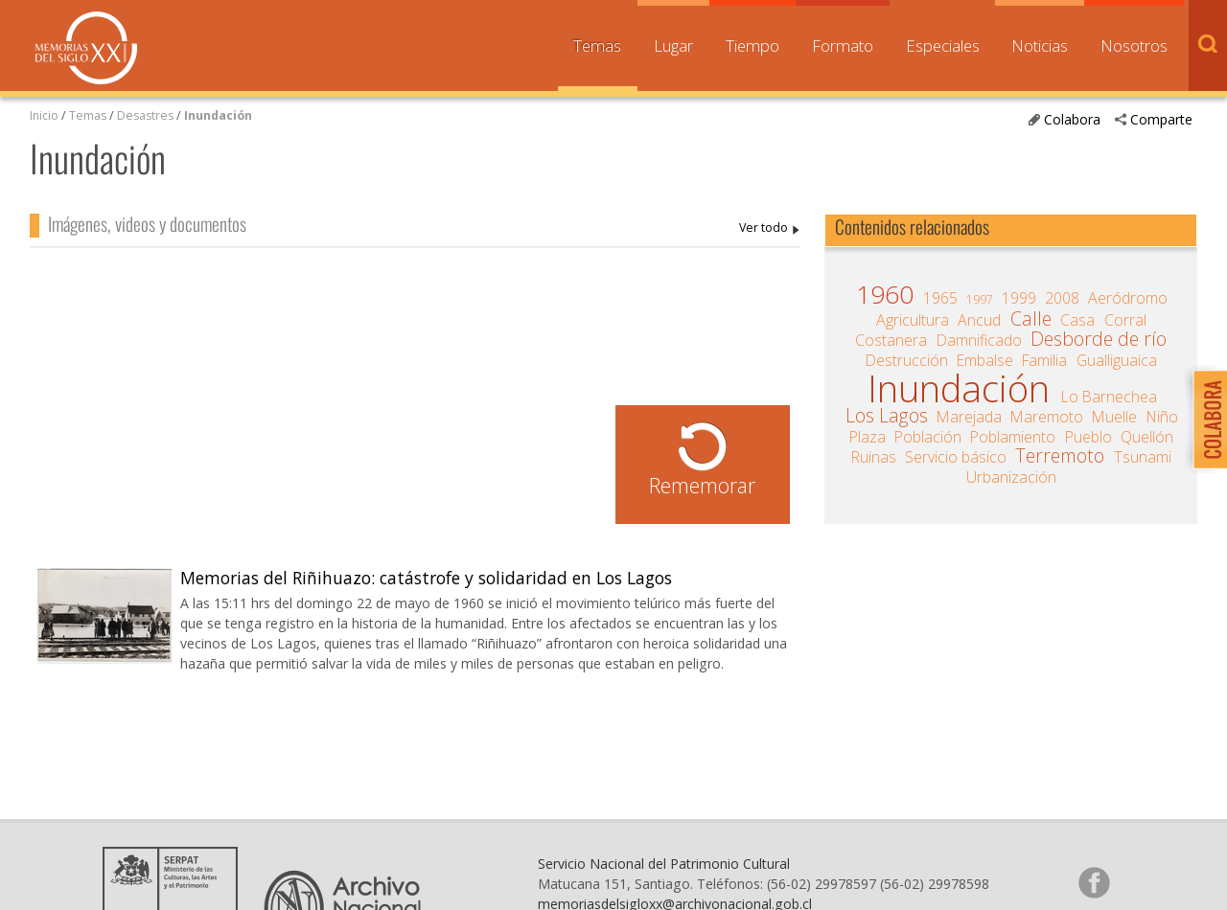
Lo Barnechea (1109, 396)
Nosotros (1134, 45)
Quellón (1147, 436)
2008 (1062, 297)
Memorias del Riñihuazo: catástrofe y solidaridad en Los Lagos (426, 577)
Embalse (985, 360)
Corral (1125, 320)
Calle (1031, 319)
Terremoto (1059, 456)
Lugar (673, 45)
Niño (1162, 416)
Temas (597, 45)
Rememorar (702, 485)
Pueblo (1088, 436)
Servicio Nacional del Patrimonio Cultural (664, 863)
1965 (940, 297)
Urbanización (1011, 477)
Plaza (867, 436)
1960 (885, 294)
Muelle (1114, 416)
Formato (842, 45)
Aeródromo (1128, 297)
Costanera (891, 340)
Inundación (218, 115)
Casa (1077, 320)
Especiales (943, 45)
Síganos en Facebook (1094, 882)
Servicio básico (956, 456)
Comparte (1161, 119)
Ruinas (873, 456)
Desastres (146, 115)
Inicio (44, 115)
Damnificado (979, 340)
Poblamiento (1012, 436)
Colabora (1072, 119)
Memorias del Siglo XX (86, 48)
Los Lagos (886, 415)
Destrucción (907, 360)
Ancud (979, 320)
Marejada (969, 416)
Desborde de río (1098, 339)
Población (927, 436)
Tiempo (752, 45)
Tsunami (1142, 456)
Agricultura (912, 320)
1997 (979, 299)
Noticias (1039, 45)
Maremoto (1046, 416)
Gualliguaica (1117, 360)
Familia (1044, 360)
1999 (1019, 297)
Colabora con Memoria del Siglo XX (1205, 419)
